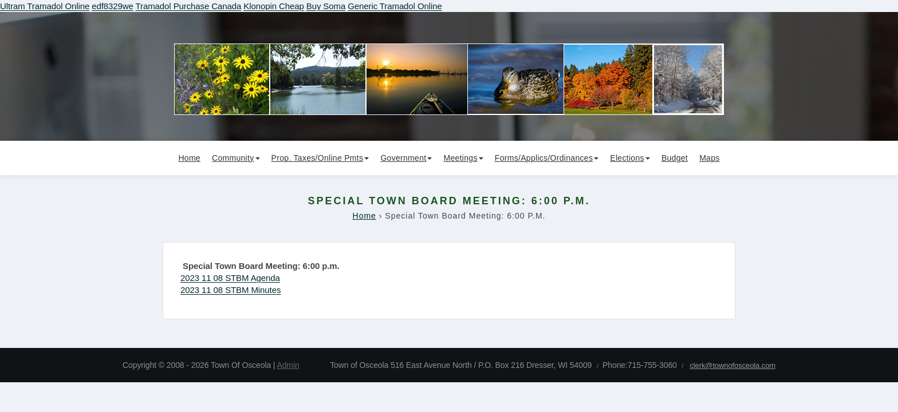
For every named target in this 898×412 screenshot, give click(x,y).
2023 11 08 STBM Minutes (230, 290)
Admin (288, 365)
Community (236, 158)
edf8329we (112, 6)
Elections (630, 158)
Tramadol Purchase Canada (189, 6)
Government (406, 158)
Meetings (463, 158)
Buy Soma (325, 6)
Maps (709, 158)
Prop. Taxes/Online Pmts (320, 158)
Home (189, 158)
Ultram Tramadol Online (44, 6)
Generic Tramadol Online (395, 6)
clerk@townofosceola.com (732, 365)
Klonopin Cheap (273, 6)
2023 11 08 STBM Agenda (230, 278)
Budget (674, 158)
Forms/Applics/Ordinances (546, 158)
